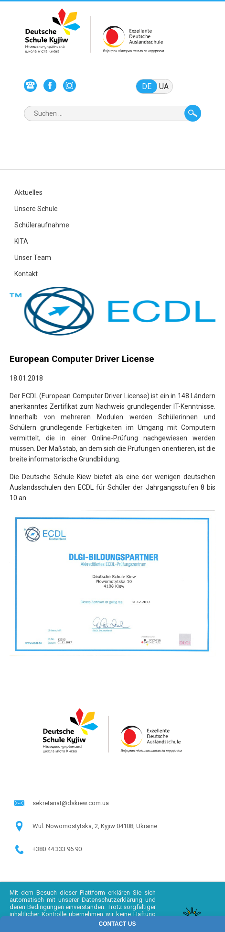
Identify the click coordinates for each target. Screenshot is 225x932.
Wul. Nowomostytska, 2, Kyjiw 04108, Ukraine (94, 826)
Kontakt (26, 274)
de (146, 86)
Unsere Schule (36, 209)
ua (164, 86)
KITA (21, 241)
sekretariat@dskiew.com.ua (70, 803)
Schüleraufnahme (41, 225)
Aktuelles (28, 192)
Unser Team (32, 257)
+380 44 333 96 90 (57, 849)
